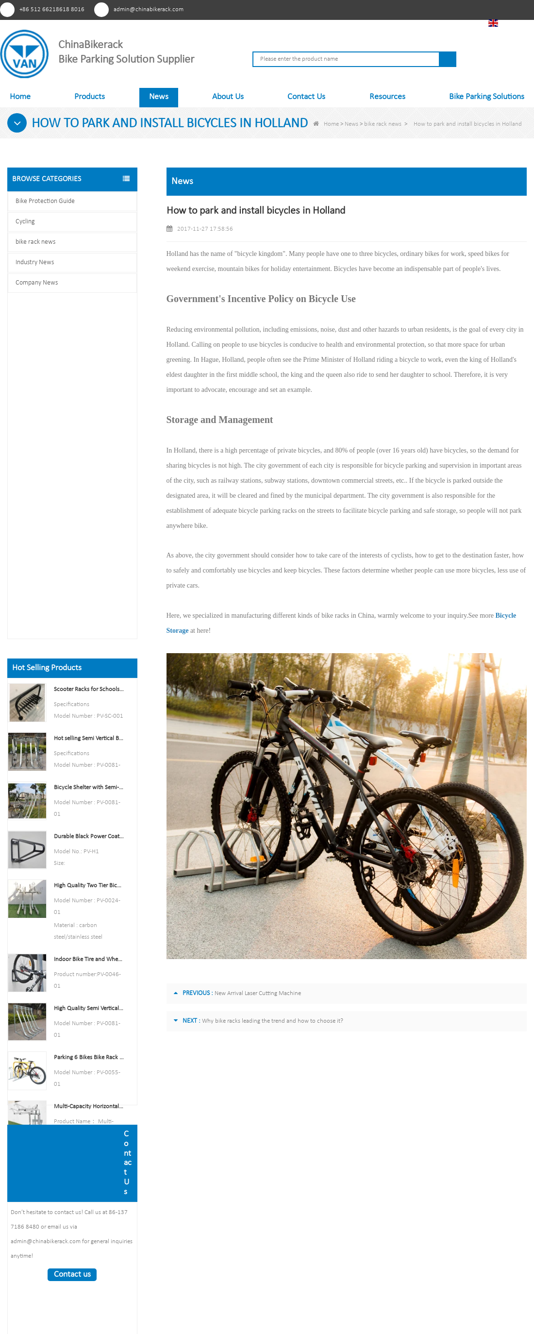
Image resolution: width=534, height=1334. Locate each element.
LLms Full (177, 1216)
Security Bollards (301, 1185)
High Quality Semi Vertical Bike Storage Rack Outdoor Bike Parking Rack (89, 663)
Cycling (25, 221)
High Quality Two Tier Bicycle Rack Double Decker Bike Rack (89, 541)
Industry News (35, 262)
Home (20, 96)
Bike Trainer (295, 1200)
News (158, 96)
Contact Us (306, 96)
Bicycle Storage (300, 1138)
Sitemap (176, 1169)
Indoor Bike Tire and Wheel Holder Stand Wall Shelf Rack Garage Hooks (89, 614)
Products (89, 96)
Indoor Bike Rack (301, 1154)
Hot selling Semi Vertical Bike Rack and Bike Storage (89, 393)
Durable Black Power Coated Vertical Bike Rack (89, 492)
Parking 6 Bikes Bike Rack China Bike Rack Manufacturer (89, 712)
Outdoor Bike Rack (304, 1123)
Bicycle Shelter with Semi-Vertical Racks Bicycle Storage (89, 442)
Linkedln (429, 9)
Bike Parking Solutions (486, 96)
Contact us (72, 960)
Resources (387, 96)
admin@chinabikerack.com (149, 9)
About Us (228, 96)
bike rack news (382, 124)
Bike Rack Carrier (302, 1169)
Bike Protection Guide (45, 201)
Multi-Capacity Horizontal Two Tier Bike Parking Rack (89, 762)
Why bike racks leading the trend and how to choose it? (272, 1021)
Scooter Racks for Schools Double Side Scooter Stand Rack (89, 344)
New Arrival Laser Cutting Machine (258, 993)
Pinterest (375, 9)
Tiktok (447, 9)
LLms (172, 1200)
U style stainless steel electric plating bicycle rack (89, 811)
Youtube (411, 9)
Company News (37, 283)
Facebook (393, 9)
